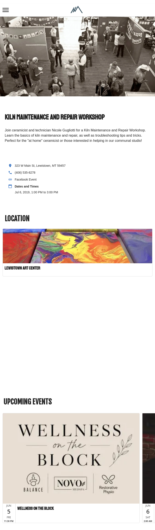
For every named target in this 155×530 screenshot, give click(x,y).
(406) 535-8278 (25, 172)
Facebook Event (26, 179)
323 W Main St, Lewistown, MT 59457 (40, 165)
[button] (5, 9)
